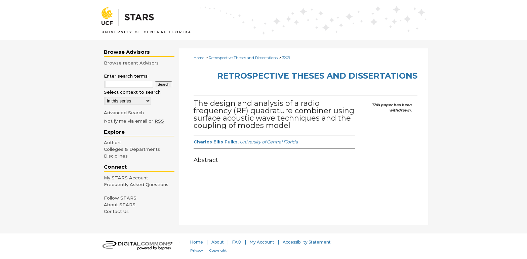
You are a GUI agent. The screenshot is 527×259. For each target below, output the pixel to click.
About (217, 242)
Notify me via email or (134, 121)
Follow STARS (120, 198)
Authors (113, 142)
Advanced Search (124, 112)
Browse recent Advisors (131, 63)
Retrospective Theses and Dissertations (243, 57)
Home (199, 57)
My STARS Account (126, 177)
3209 (286, 57)
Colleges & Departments (132, 149)
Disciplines (116, 156)
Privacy (196, 250)
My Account (262, 242)
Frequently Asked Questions (136, 184)
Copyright (218, 250)
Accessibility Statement (307, 242)
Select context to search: (133, 92)
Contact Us (116, 211)
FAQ (236, 242)
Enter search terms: (126, 76)
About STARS (119, 204)
